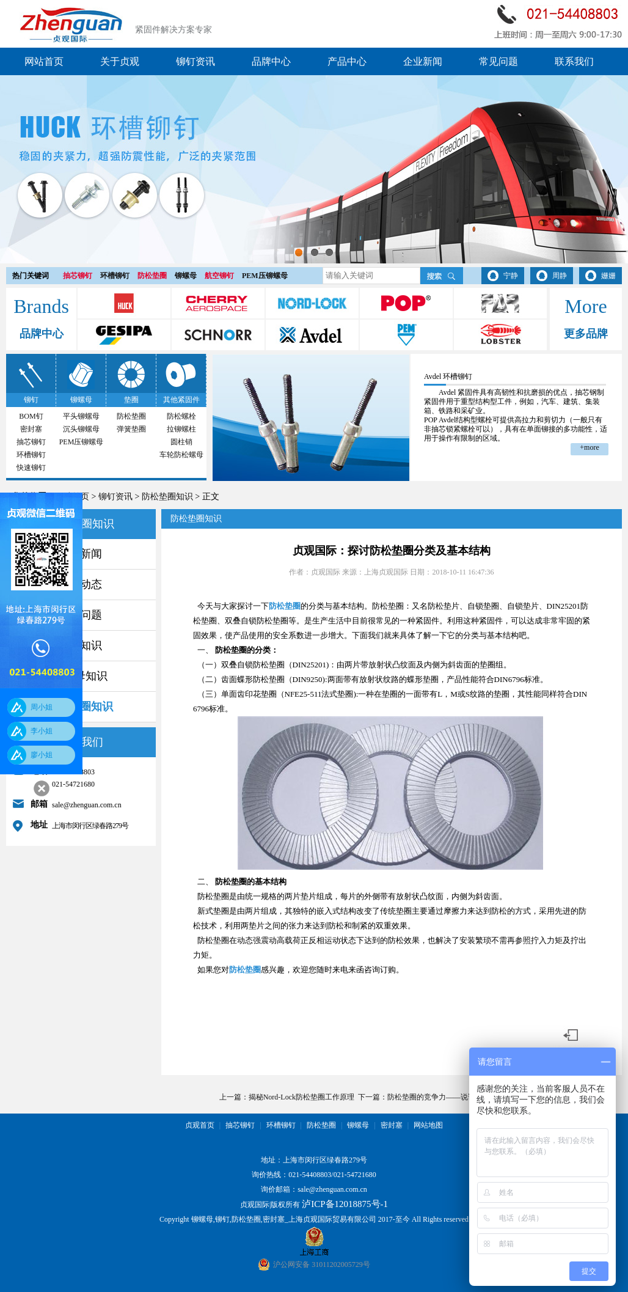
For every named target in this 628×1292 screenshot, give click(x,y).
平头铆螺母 (81, 416)
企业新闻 (422, 61)
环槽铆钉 (115, 275)
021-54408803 (309, 1174)
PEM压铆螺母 (265, 275)
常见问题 (498, 61)
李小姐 (42, 731)
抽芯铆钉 (77, 275)
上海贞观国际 (386, 572)
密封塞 (31, 429)
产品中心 (347, 61)
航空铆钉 (219, 275)
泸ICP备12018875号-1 (345, 1204)
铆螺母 (186, 275)
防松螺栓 (181, 416)
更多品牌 (586, 334)
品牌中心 (271, 61)
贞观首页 (199, 1125)
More (585, 306)
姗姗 (608, 275)
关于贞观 (119, 61)
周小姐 (42, 707)
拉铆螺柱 (181, 429)
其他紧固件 (181, 399)
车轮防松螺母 (181, 454)
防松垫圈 (152, 275)
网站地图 (428, 1125)
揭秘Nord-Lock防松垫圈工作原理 (301, 1097)
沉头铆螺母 (81, 429)
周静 (559, 275)
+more (589, 447)
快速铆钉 (31, 467)
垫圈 (131, 399)
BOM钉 (31, 416)
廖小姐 (42, 755)
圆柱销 (181, 442)
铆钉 (31, 399)
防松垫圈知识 (167, 496)
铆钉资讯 (195, 61)
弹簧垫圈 (131, 429)
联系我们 (574, 61)
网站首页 (44, 61)
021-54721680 (355, 1174)
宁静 (510, 275)
